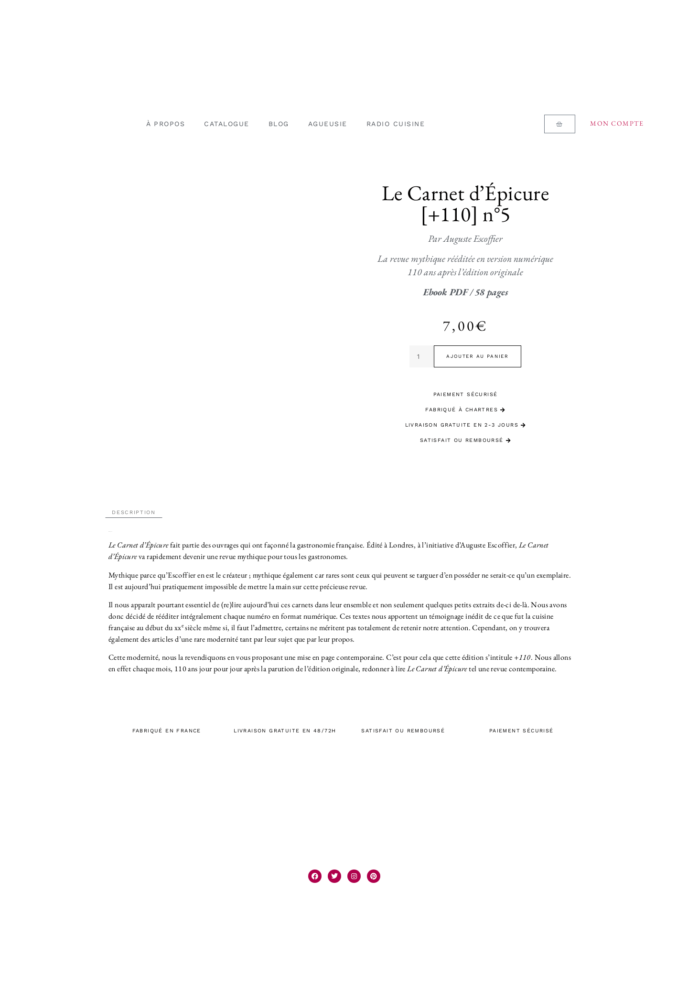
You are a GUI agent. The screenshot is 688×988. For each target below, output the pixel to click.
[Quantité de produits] (421, 356)
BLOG (279, 124)
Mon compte (617, 123)
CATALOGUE (226, 124)
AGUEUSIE (327, 124)
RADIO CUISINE (395, 124)
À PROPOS (165, 124)
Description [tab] (134, 509)
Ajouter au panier (477, 356)
